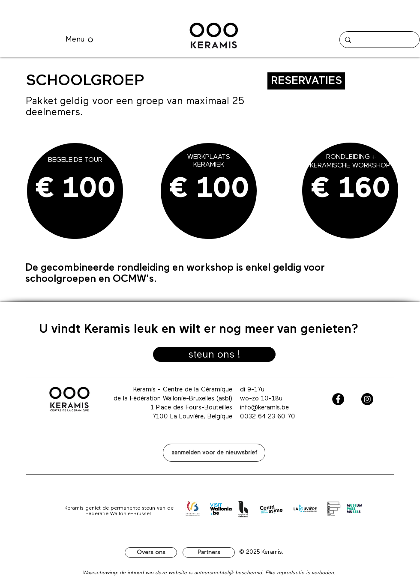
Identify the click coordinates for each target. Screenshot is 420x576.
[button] (214, 453)
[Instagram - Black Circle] (367, 399)
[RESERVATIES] (306, 81)
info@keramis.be (264, 407)
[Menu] (79, 39)
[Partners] (209, 552)
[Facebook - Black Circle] (338, 399)
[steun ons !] (214, 354)
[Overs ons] (151, 552)
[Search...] (378, 40)
